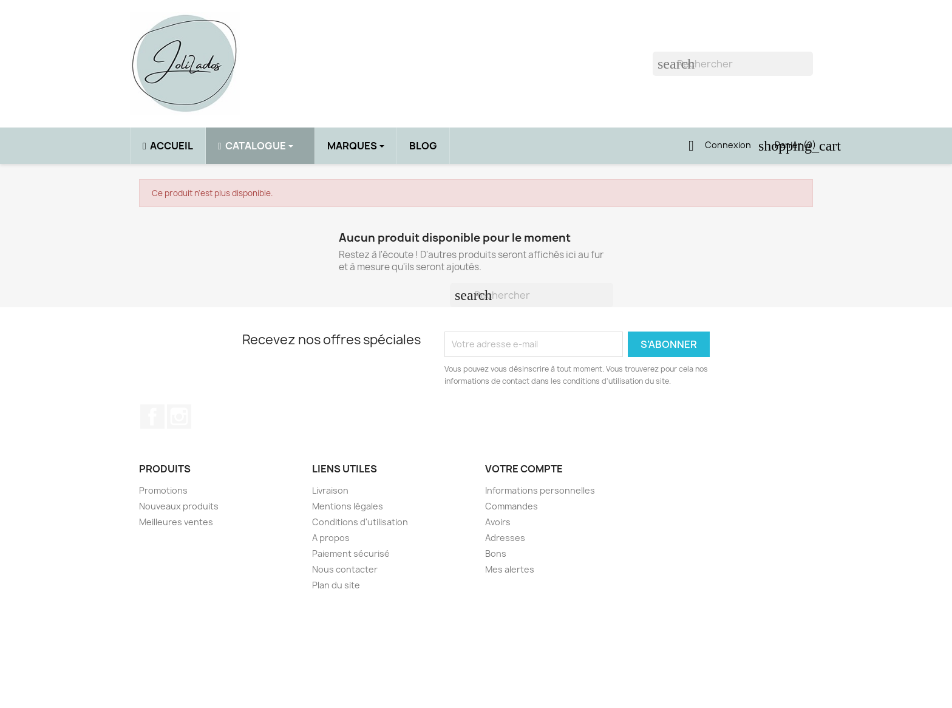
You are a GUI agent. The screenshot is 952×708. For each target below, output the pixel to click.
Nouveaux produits (179, 506)
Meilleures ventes (176, 522)
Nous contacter (345, 569)
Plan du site (336, 585)
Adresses (505, 537)
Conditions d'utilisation (360, 522)
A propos (331, 537)
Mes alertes (509, 569)
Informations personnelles (540, 490)
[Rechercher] (733, 64)
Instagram (179, 416)
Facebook (152, 416)
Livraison (330, 490)
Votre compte (524, 468)
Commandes (511, 506)
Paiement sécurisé (351, 553)
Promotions (163, 490)
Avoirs (498, 522)
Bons (495, 553)
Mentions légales (347, 506)
